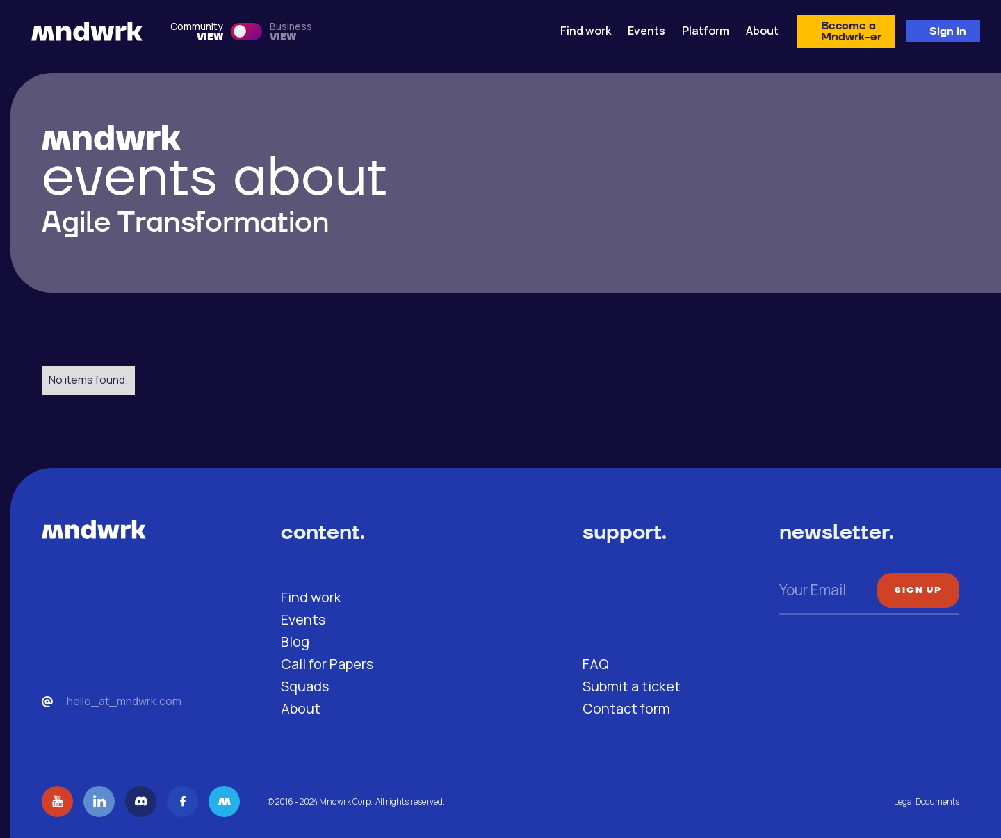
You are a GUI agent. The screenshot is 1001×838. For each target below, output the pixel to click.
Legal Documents (926, 801)
